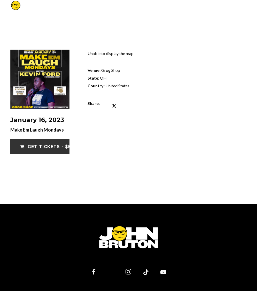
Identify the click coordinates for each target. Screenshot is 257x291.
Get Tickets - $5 (44, 146)
